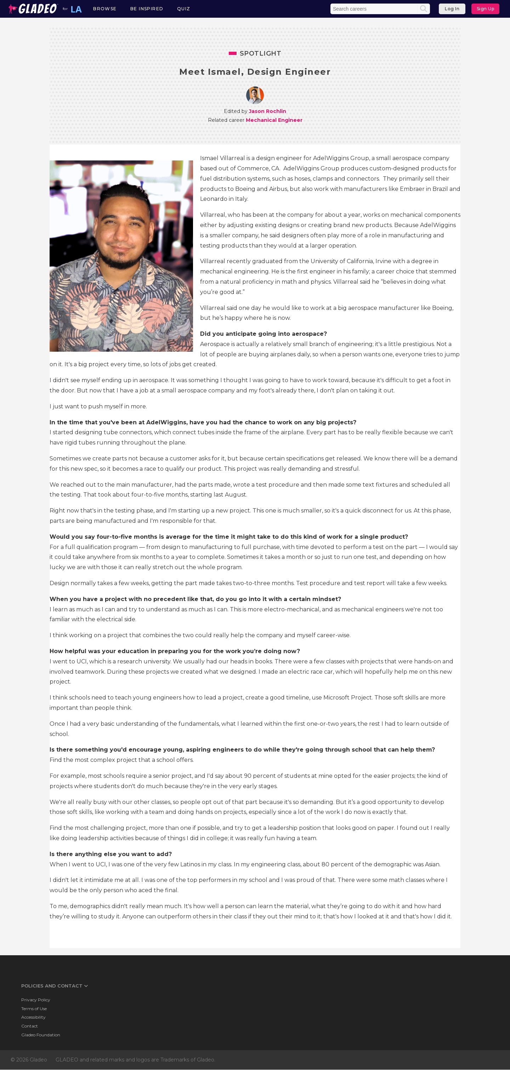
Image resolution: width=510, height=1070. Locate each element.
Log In (452, 8)
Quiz (184, 8)
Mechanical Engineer (274, 120)
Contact (29, 1026)
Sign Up (485, 8)
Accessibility (33, 1017)
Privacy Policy (35, 999)
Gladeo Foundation (40, 1034)
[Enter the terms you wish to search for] (374, 9)
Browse (105, 8)
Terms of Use (34, 1008)
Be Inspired (146, 8)
